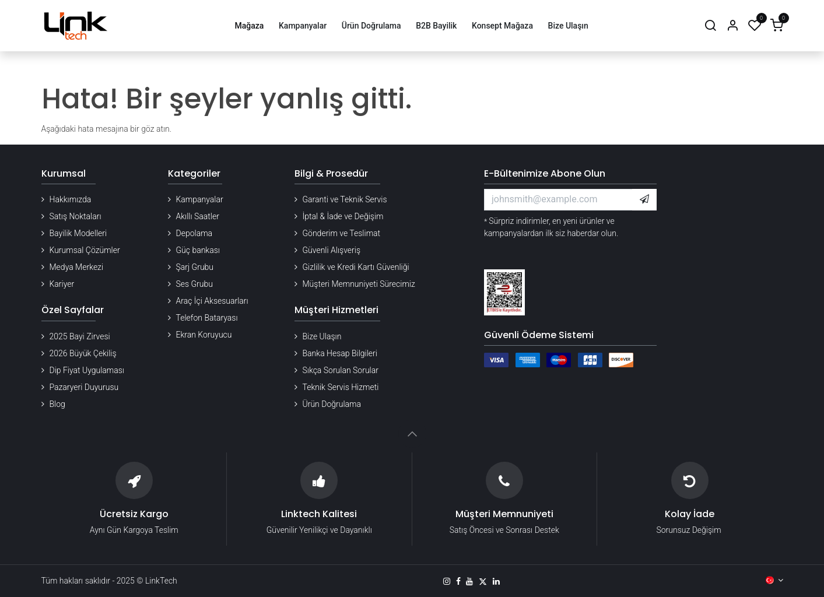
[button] (644, 199)
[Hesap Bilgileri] (732, 26)
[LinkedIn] (496, 581)
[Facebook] (458, 581)
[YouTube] (469, 581)
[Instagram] (446, 581)
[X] (483, 581)
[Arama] (710, 26)
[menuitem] (249, 26)
